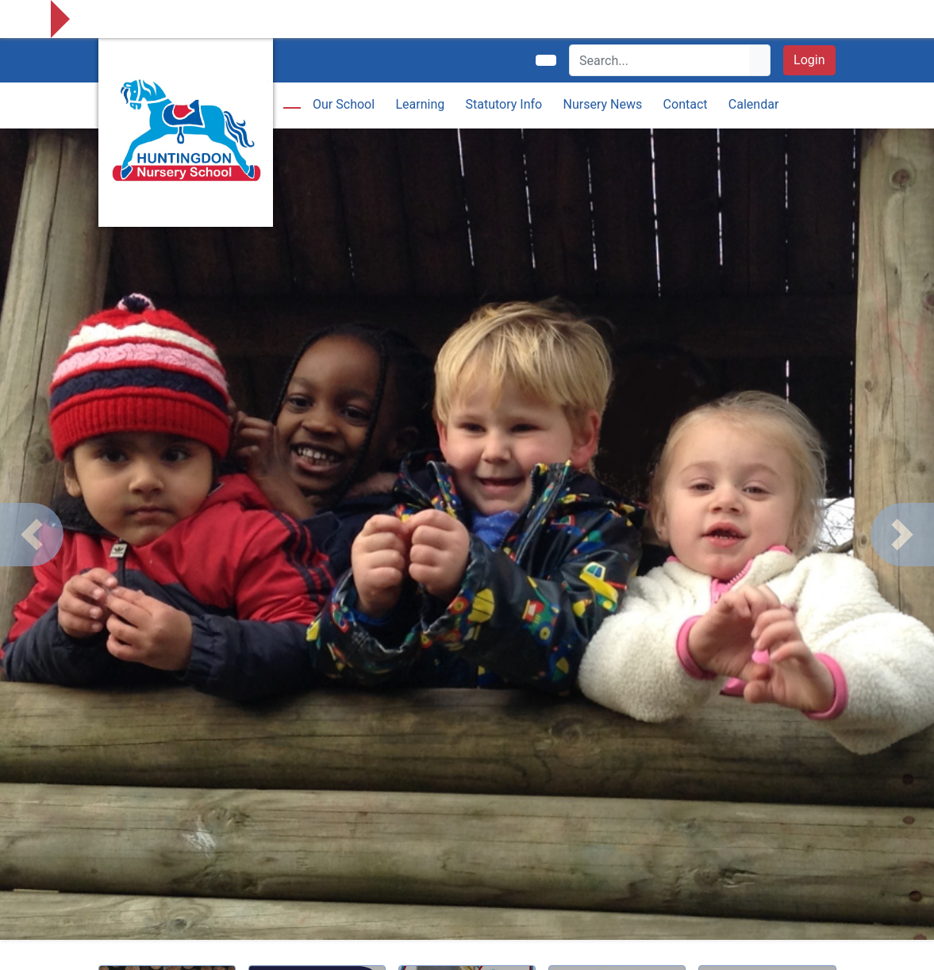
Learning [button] (419, 104)
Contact (685, 104)
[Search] (660, 60)
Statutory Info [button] (504, 104)
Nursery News (603, 104)
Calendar (753, 104)
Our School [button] (344, 104)
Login (809, 59)
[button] (31, 534)
